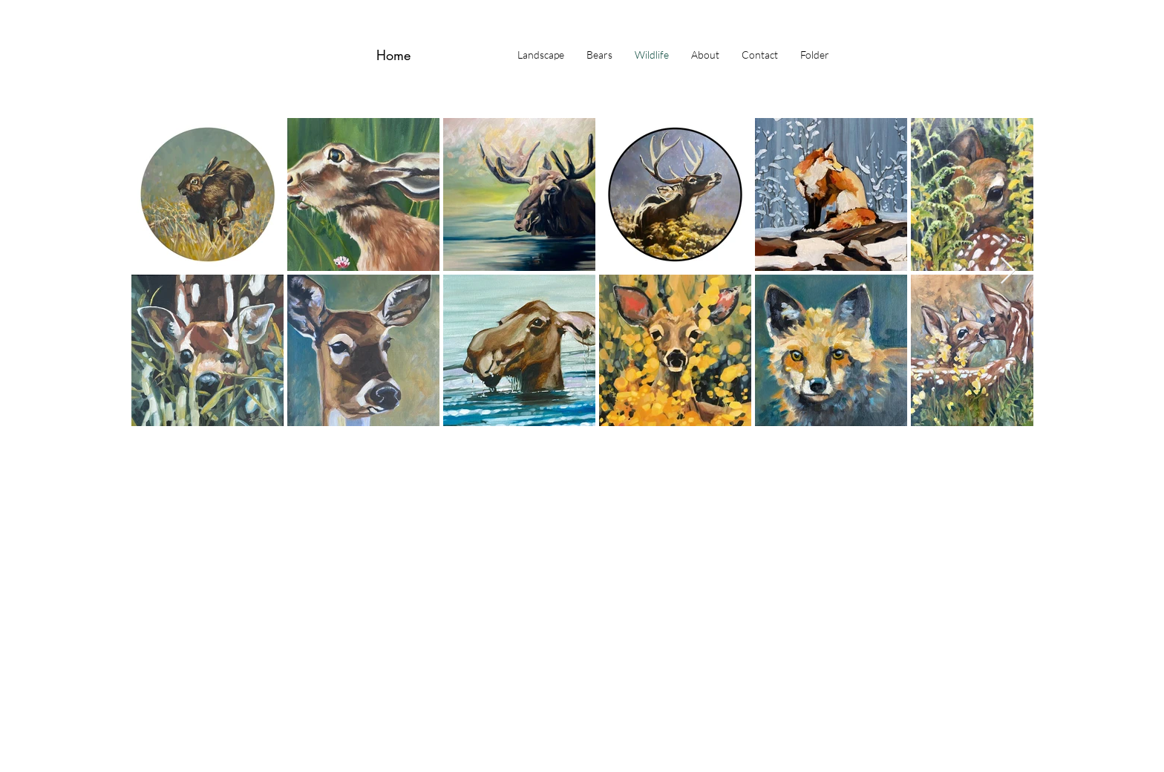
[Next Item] (1007, 271)
